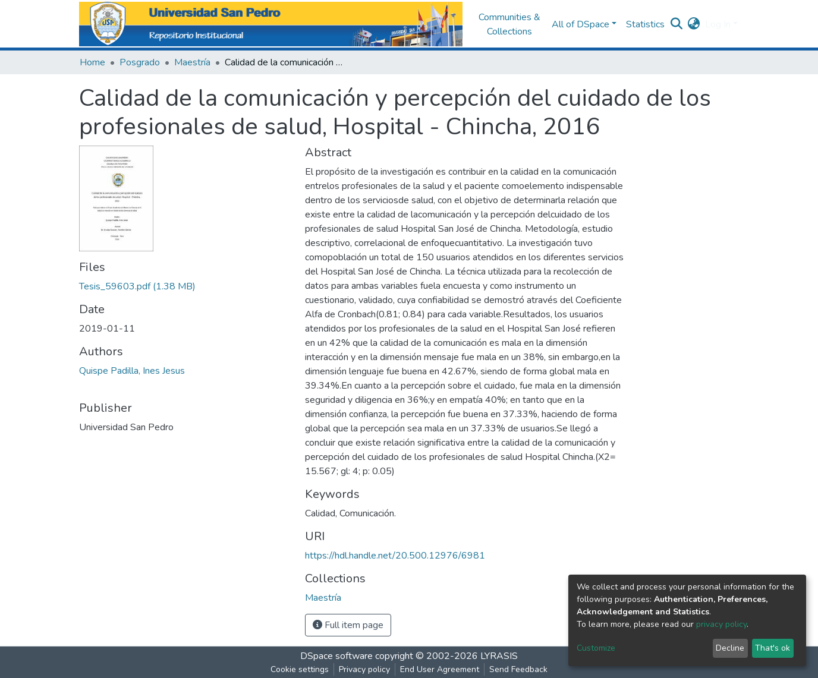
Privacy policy (364, 669)
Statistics (645, 24)
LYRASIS (499, 656)
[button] (694, 24)
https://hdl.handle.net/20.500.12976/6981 (395, 555)
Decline (730, 648)
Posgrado (139, 62)
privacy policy (721, 624)
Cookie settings (299, 669)
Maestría (192, 62)
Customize (596, 648)
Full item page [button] (348, 625)
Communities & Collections (509, 24)
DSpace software (336, 656)
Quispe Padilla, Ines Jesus (132, 370)
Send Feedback (518, 669)
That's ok (772, 648)
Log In (718, 24)
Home (92, 62)
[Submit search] (676, 24)
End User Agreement (439, 669)
